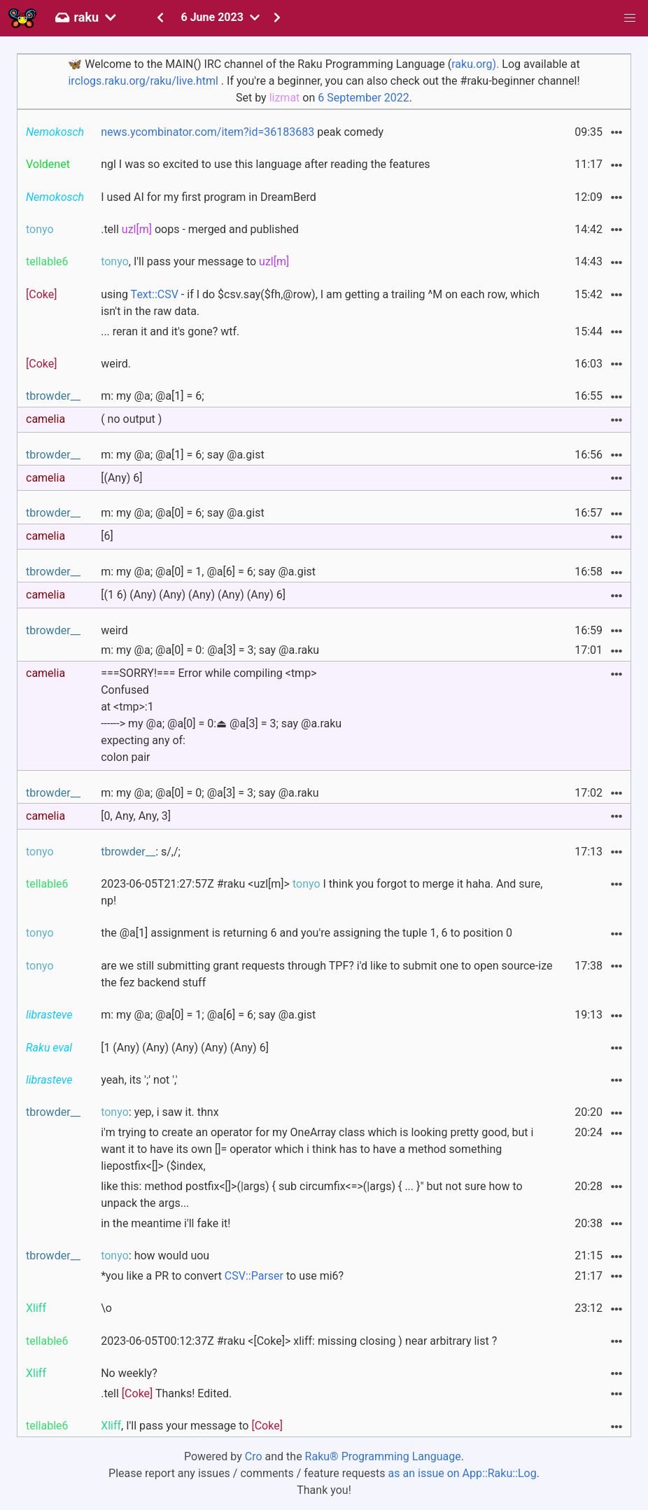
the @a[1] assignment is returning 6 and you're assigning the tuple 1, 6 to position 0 (306, 932)
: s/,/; (141, 851)
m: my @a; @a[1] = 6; (152, 396)
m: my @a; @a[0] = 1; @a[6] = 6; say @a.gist (208, 1014)
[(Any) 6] (121, 477)
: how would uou (155, 1255)
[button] (630, 18)
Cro (253, 1456)
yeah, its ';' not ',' (139, 1079)
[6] (107, 536)
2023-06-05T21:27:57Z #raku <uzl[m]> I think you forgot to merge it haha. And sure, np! (321, 892)
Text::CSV (154, 294)
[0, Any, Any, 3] (136, 816)
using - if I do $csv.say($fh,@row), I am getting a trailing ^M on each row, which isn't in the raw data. (320, 303)
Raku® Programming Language (383, 1456)
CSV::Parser (254, 1275)
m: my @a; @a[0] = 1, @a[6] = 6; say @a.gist (208, 571)
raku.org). (475, 64)
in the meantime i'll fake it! (165, 1223)
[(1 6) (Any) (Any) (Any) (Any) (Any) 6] (193, 594)
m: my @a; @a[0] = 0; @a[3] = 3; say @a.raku (210, 792)
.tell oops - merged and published (200, 229)
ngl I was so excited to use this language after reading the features (265, 164)
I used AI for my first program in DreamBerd (208, 197)
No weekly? (129, 1373)
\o (106, 1308)
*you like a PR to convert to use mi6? (222, 1275)
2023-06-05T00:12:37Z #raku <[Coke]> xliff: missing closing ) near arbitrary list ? (299, 1341)
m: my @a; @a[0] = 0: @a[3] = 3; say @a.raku (210, 650)
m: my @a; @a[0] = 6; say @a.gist (183, 512)
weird (114, 630)
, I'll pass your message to (195, 261)
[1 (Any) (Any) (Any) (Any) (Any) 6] (185, 1047)
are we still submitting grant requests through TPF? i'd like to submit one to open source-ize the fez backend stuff (326, 974)
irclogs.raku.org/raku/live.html (143, 81)
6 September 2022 (363, 97)
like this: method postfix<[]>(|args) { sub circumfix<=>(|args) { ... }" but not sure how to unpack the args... (311, 1195)
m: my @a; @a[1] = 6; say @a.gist (183, 454)
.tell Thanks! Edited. (166, 1393)
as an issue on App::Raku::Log (462, 1473)
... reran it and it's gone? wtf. (170, 331)
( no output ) (131, 419)
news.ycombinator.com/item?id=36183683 (207, 132)
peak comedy (242, 132)
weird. (116, 363)
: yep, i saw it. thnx (159, 1112)
